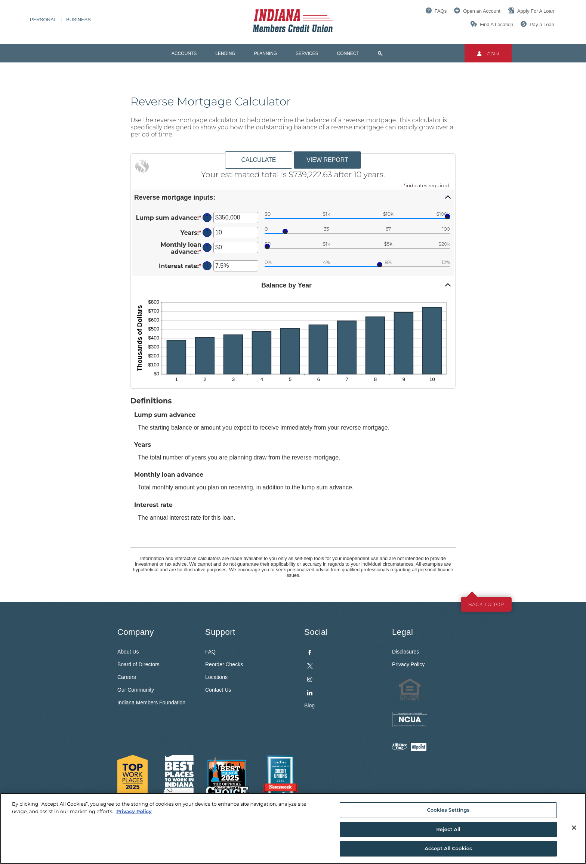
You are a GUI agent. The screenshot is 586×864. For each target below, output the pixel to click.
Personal (43, 19)
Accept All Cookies (448, 848)
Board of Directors (138, 664)
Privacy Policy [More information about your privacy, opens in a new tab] (134, 811)
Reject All (448, 829)
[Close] (574, 828)
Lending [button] (225, 53)
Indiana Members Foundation (151, 702)
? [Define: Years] (207, 232)
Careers (126, 677)
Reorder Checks (224, 664)
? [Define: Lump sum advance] (207, 217)
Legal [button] (402, 632)
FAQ (210, 652)
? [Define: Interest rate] (207, 265)
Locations (216, 677)
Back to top (486, 604)
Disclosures (405, 652)
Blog (309, 705)
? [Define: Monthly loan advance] (207, 247)
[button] (293, 197)
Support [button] (220, 632)
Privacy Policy (408, 664)
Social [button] (316, 632)
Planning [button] (265, 53)
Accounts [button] (184, 53)
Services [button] (307, 53)
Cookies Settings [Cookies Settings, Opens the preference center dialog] (448, 810)
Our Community (135, 690)
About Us (128, 652)
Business (78, 19)
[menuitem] (342, 671)
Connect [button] (348, 53)
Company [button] (135, 632)
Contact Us (218, 690)
